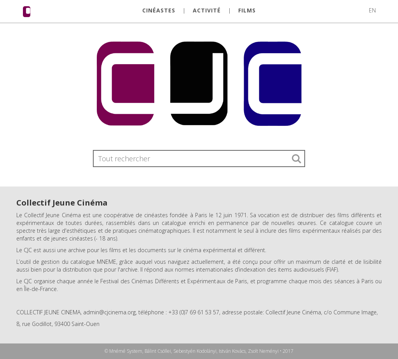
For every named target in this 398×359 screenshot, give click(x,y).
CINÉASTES (158, 10)
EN (372, 10)
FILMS (247, 10)
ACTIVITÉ (207, 10)
